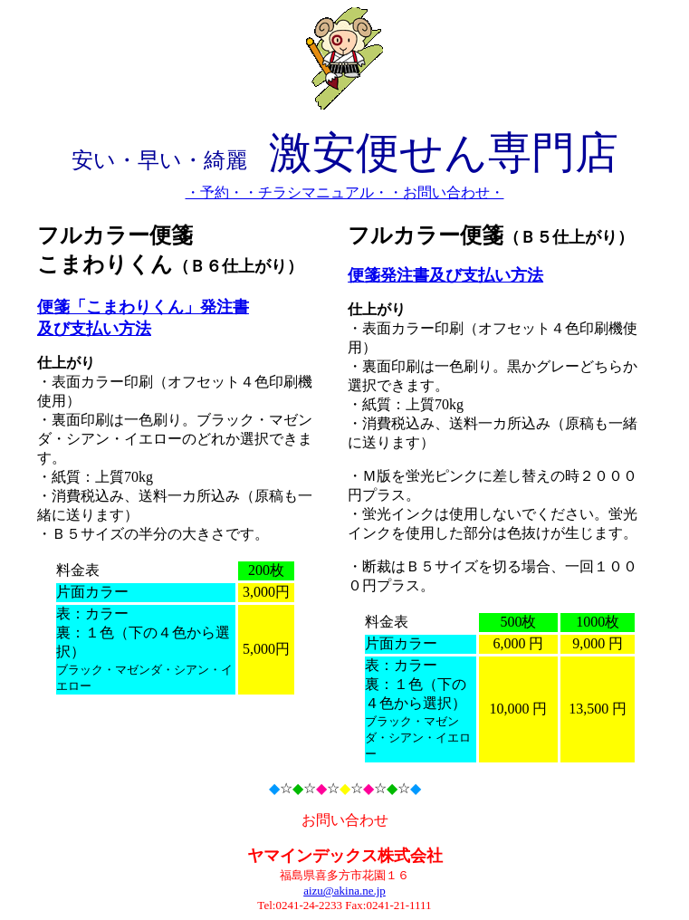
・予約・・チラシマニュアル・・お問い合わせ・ (345, 192)
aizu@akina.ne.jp (344, 890)
